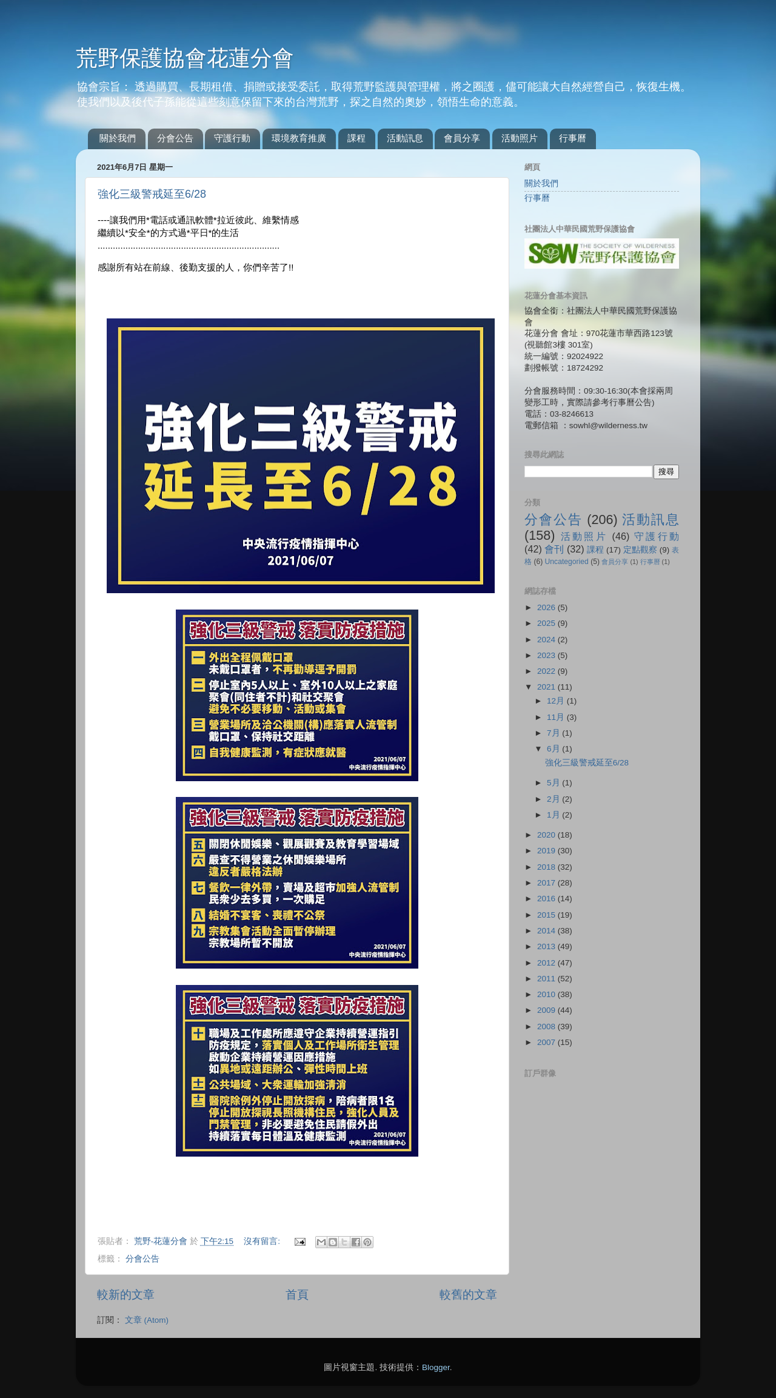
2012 (547, 962)
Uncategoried (567, 561)
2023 (547, 655)
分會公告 (175, 138)
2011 (547, 978)
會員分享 (462, 138)
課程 (356, 138)
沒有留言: (263, 1241)
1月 (554, 814)
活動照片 (519, 138)
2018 (547, 867)
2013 (547, 946)
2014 (547, 930)
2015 (547, 914)
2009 (547, 1010)
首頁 (297, 1294)
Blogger (436, 1367)
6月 (554, 748)
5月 (554, 782)
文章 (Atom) (147, 1320)
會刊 (554, 548)
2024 (547, 639)
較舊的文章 (468, 1294)
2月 (554, 799)
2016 (547, 898)
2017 (547, 882)
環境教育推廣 (299, 138)
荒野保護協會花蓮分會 (185, 57)
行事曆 (572, 138)
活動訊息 (405, 138)
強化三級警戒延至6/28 (152, 194)
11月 (557, 717)
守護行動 (232, 138)
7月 (554, 733)
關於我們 (117, 138)
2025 (547, 623)
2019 (547, 850)
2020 (547, 834)
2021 (547, 686)
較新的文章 (126, 1294)
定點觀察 (640, 549)
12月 (557, 700)
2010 (547, 994)
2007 (547, 1042)
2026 (547, 607)
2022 (547, 671)
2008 (547, 1026)
